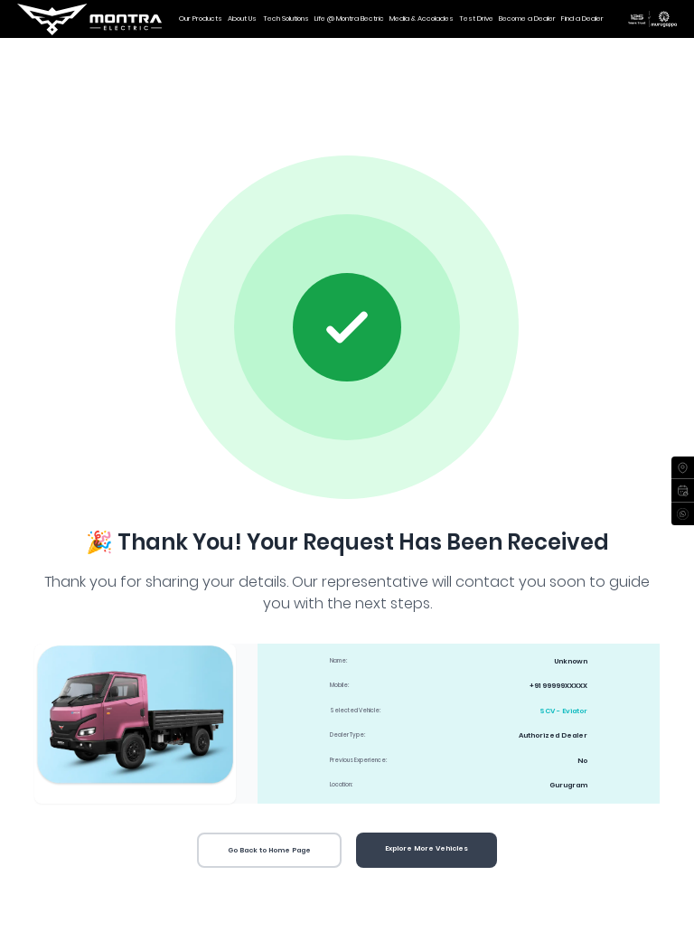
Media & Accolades (421, 19)
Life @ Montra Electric (349, 19)
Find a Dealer (582, 19)
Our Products (200, 19)
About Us (242, 19)
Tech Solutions (286, 19)
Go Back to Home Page (269, 850)
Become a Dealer (527, 19)
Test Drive (476, 19)
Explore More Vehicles (426, 848)
